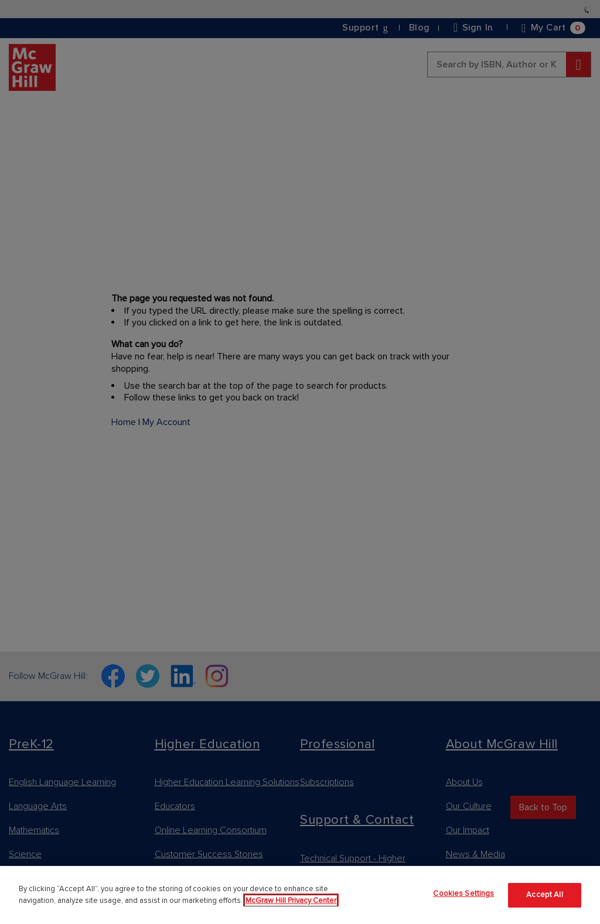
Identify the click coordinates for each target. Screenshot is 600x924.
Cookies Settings (463, 893)
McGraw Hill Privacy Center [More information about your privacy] (291, 900)
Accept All (544, 894)
